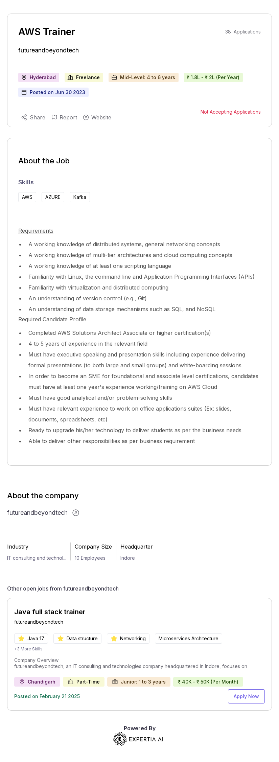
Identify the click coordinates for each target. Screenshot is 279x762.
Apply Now (246, 696)
